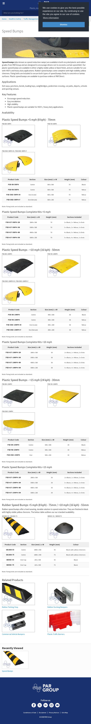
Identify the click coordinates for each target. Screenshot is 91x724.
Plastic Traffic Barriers (56, 634)
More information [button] (51, 18)
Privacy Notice (54, 713)
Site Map (65, 713)
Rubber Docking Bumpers (57, 607)
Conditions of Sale (29, 713)
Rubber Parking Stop (10, 607)
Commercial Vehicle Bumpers (13, 634)
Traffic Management (31, 19)
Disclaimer (42, 713)
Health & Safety (15, 19)
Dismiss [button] (63, 25)
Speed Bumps (7, 671)
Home (4, 19)
